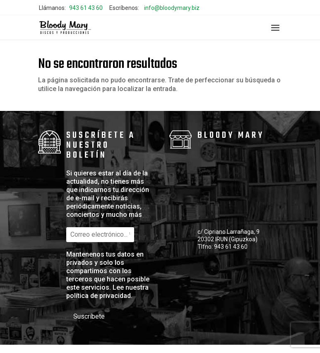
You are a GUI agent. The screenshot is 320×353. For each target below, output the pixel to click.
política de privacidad (98, 296)
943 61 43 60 (86, 8)
